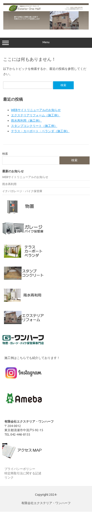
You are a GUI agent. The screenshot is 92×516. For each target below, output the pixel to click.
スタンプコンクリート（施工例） (34, 126)
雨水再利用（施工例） (26, 120)
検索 (5, 153)
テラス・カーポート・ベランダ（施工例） (40, 131)
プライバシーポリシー (19, 469)
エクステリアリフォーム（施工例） (35, 115)
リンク (9, 477)
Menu (46, 43)
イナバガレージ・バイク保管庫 (22, 191)
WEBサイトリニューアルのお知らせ (36, 110)
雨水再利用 (9, 184)
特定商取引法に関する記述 (22, 473)
